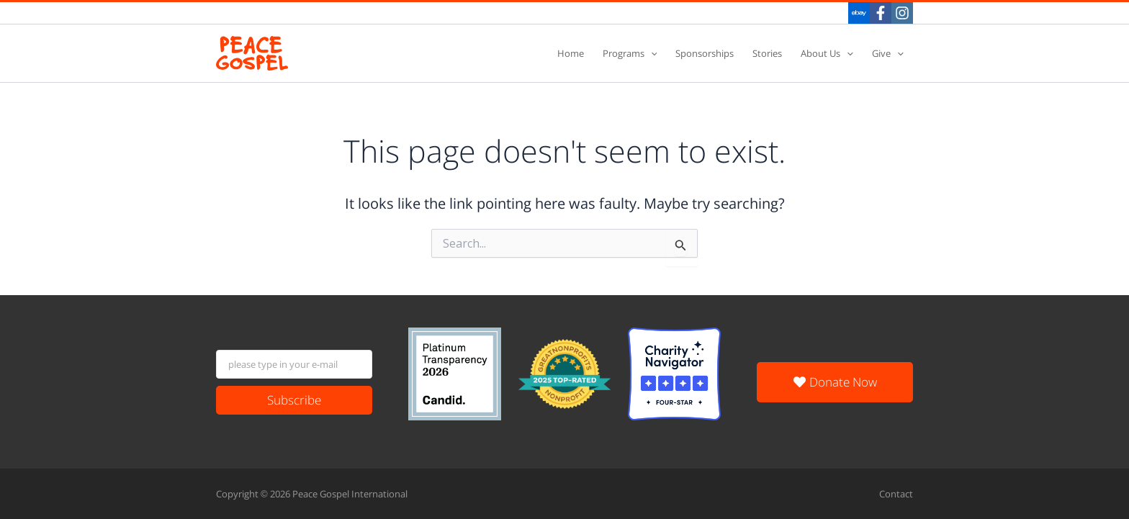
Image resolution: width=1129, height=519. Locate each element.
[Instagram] (902, 13)
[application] (650, 53)
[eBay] (859, 13)
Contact (896, 493)
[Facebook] (880, 13)
